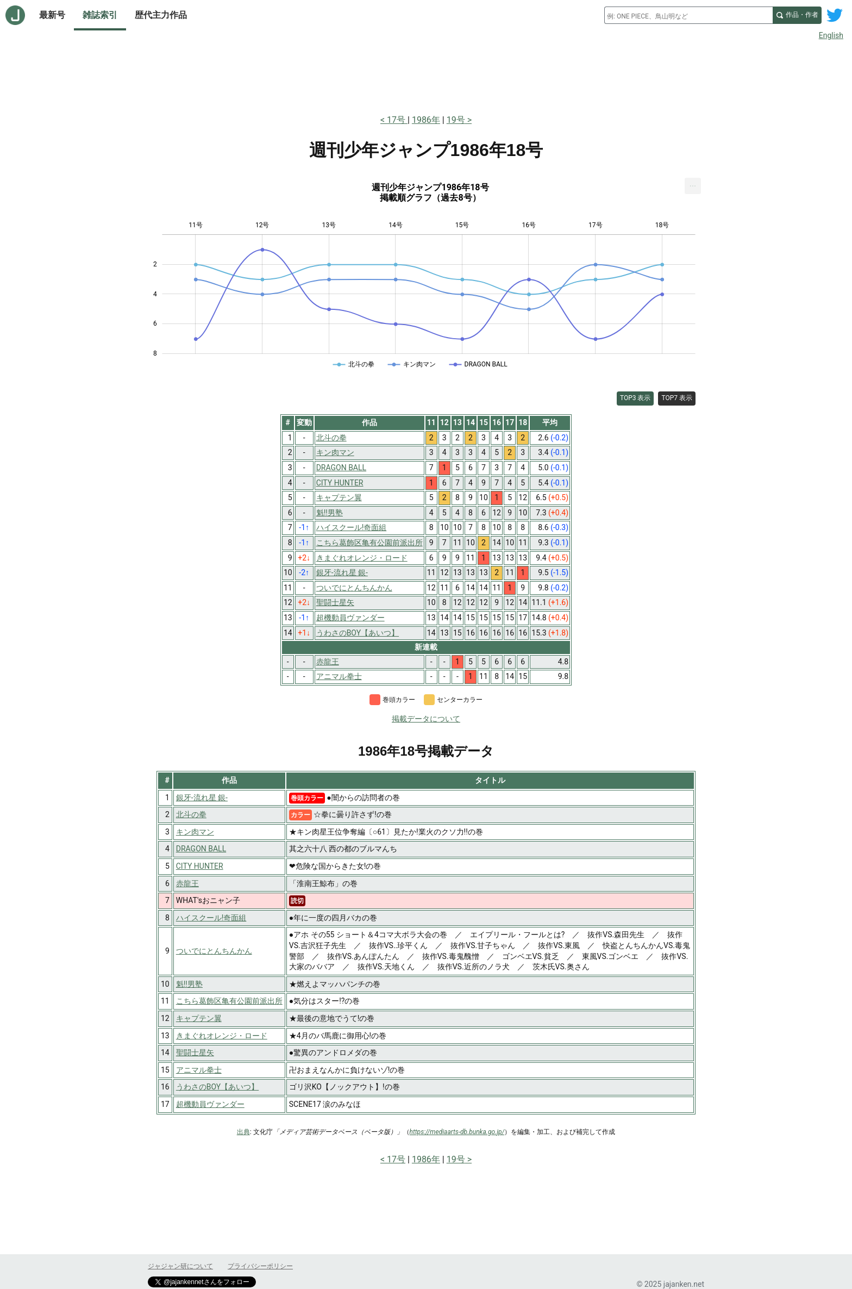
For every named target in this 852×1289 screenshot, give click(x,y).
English (831, 35)
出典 (243, 1132)
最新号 (52, 15)
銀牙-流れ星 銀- (202, 797)
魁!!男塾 (189, 984)
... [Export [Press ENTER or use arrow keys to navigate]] (693, 183)
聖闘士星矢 (195, 1052)
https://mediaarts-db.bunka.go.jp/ (457, 1132)
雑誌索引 (100, 15)
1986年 (426, 120)
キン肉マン (195, 831)
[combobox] (688, 15)
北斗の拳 (191, 814)
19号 (456, 120)
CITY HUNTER (199, 866)
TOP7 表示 (676, 398)
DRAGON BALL (201, 848)
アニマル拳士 (199, 1070)
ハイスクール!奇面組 (211, 917)
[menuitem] (693, 186)
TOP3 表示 (635, 398)
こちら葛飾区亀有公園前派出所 (229, 1001)
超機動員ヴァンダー (210, 1104)
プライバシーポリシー (260, 1266)
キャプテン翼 (199, 1018)
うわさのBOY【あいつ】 (217, 1086)
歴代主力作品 (161, 15)
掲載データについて (426, 718)
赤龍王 (187, 883)
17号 (397, 120)
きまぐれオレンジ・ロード (221, 1035)
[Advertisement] (426, 75)
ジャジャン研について (180, 1266)
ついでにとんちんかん (214, 950)
